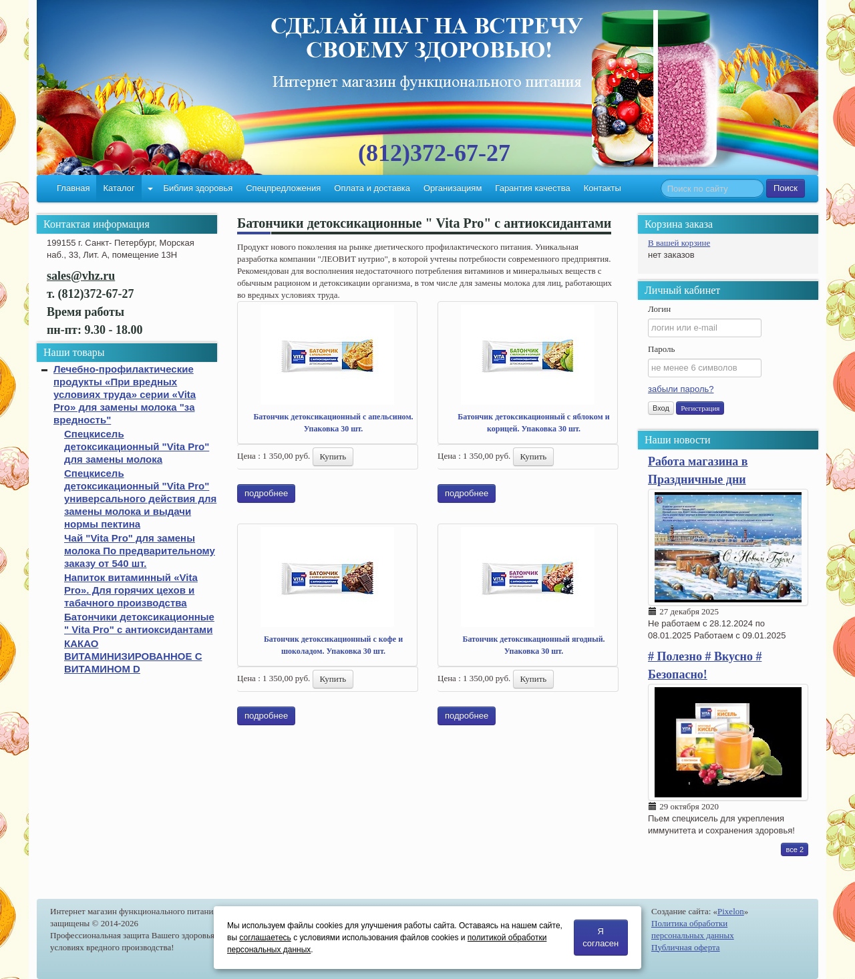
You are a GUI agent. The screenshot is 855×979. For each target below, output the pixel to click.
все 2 (795, 849)
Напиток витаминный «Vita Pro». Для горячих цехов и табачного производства (131, 590)
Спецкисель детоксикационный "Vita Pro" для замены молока (136, 446)
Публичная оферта (685, 947)
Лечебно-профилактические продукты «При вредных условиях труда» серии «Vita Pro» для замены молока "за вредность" (124, 394)
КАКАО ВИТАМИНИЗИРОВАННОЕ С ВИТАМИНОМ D (133, 656)
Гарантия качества (532, 188)
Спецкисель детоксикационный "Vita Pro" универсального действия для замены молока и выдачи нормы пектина (140, 498)
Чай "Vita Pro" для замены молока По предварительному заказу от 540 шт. (139, 550)
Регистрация (700, 408)
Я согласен (600, 937)
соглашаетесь (265, 937)
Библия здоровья (197, 188)
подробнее (266, 493)
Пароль (661, 349)
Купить (333, 456)
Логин (659, 309)
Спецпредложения (283, 188)
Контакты (602, 188)
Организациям (452, 188)
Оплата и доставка (372, 188)
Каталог (118, 188)
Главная (73, 188)
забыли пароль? (680, 389)
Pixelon (730, 911)
